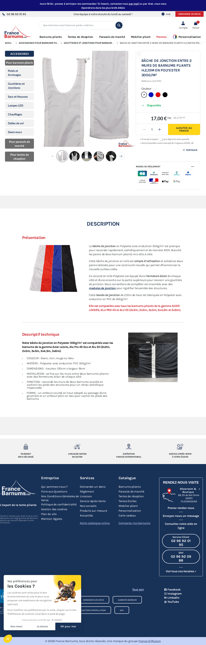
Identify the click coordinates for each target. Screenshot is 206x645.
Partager (190, 150)
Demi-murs (15, 132)
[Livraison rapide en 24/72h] (77, 446)
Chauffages (15, 114)
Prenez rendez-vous (181, 508)
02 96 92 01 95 (14, 14)
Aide (166, 14)
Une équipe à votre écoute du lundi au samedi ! (103, 14)
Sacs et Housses (18, 96)
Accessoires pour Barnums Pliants (41, 43)
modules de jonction (102, 288)
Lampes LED (15, 105)
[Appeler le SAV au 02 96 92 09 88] (181, 557)
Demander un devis (189, 14)
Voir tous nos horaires (180, 571)
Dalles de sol (16, 123)
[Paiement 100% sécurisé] (26, 446)
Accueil (9, 43)
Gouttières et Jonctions (16, 85)
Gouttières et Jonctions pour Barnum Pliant (92, 43)
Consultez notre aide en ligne (181, 526)
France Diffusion (150, 641)
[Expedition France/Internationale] (129, 446)
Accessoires (19, 53)
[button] (196, 25)
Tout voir (138, 589)
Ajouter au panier (184, 129)
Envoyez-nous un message (181, 516)
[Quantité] (151, 129)
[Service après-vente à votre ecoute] (180, 446)
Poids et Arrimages (14, 72)
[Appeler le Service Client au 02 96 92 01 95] (181, 541)
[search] (118, 25)
